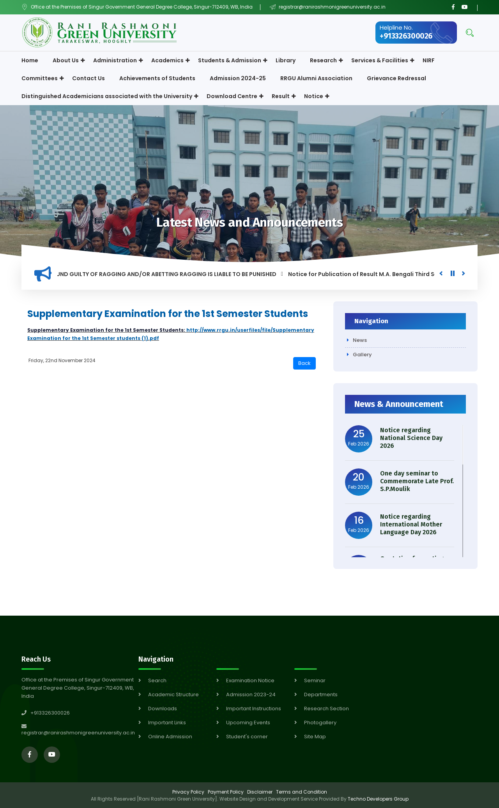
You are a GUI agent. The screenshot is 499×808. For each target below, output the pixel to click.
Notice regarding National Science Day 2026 (411, 437)
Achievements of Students (157, 78)
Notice (313, 96)
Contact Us (88, 78)
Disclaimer (260, 792)
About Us (66, 60)
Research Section (326, 708)
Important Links (167, 722)
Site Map (315, 736)
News (360, 340)
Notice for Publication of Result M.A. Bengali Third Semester (377, 274)
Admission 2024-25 (238, 78)
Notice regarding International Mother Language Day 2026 (411, 524)
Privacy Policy (188, 792)
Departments (321, 694)
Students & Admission (229, 60)
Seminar (315, 680)
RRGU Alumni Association (316, 78)
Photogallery (320, 722)
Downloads (162, 708)
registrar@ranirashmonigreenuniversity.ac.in (332, 7)
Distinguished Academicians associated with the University (106, 96)
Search (157, 680)
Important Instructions (253, 708)
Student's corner (247, 736)
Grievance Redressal (396, 78)
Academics (167, 60)
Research (323, 60)
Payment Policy (226, 792)
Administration (115, 60)
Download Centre (232, 96)
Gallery (362, 354)
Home (29, 60)
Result (281, 96)
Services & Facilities (379, 60)
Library (286, 60)
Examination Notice (250, 680)
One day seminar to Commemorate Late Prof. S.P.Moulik (417, 481)
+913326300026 (406, 36)
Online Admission (170, 736)
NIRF (429, 60)
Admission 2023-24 (251, 694)
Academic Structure (173, 694)
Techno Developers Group (378, 799)
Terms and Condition (301, 792)
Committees (39, 78)
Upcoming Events (248, 722)
